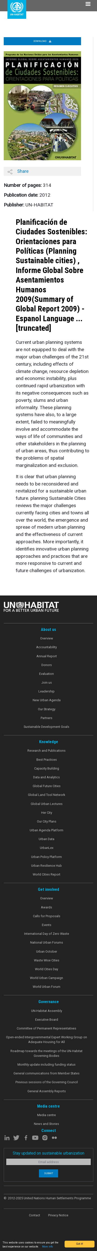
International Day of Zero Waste (46, 934)
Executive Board (46, 1019)
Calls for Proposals (46, 916)
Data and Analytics (46, 777)
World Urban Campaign (46, 978)
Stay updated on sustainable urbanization (48, 1153)
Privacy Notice (58, 1215)
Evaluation (46, 674)
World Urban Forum (46, 987)
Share (18, 171)
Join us (46, 682)
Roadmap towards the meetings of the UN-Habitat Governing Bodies (46, 1053)
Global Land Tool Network (46, 795)
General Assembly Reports (46, 1091)
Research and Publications (46, 750)
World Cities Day (46, 969)
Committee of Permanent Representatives (46, 1028)
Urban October (46, 951)
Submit (48, 1173)
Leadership (46, 691)
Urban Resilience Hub (46, 865)
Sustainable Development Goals (46, 727)
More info (47, 1246)
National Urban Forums (46, 942)
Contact (34, 1215)
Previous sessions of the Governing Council (46, 1082)
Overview (46, 638)
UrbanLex (46, 848)
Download (42, 41)
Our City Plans (46, 821)
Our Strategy (46, 709)
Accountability (46, 647)
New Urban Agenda (47, 700)
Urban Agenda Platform (46, 830)
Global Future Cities (47, 786)
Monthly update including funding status (46, 1064)
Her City (46, 812)
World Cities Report (46, 874)
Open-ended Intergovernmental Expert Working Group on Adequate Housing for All (46, 1039)
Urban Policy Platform (46, 857)
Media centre (46, 1115)
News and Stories (46, 1124)
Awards (46, 907)
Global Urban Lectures (47, 804)
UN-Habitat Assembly (46, 1011)
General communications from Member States (46, 1073)
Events (46, 925)
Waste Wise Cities (46, 960)
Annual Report (46, 656)
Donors (46, 665)
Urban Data (46, 839)
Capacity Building (46, 768)
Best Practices (46, 760)
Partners (46, 718)
